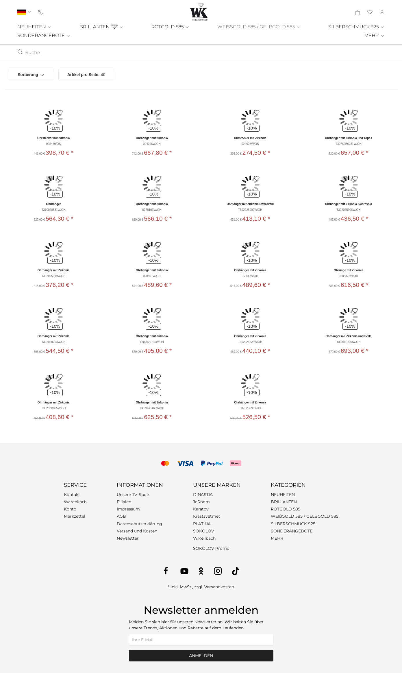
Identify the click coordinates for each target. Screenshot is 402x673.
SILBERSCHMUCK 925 (356, 26)
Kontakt (72, 494)
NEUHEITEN (34, 26)
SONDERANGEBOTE (44, 35)
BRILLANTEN (101, 26)
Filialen (124, 501)
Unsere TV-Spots (133, 494)
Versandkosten (219, 586)
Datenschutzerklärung (139, 523)
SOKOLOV (203, 531)
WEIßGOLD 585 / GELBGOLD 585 (304, 516)
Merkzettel (74, 516)
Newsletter (128, 538)
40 (86, 74)
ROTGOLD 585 (170, 26)
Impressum (128, 509)
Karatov (201, 509)
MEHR (374, 35)
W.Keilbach (204, 538)
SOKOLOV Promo (211, 548)
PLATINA (202, 523)
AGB (121, 516)
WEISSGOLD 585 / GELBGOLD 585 (259, 26)
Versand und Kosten (137, 531)
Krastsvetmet (206, 516)
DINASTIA (203, 494)
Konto (70, 509)
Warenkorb (75, 501)
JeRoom (201, 501)
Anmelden (201, 655)
